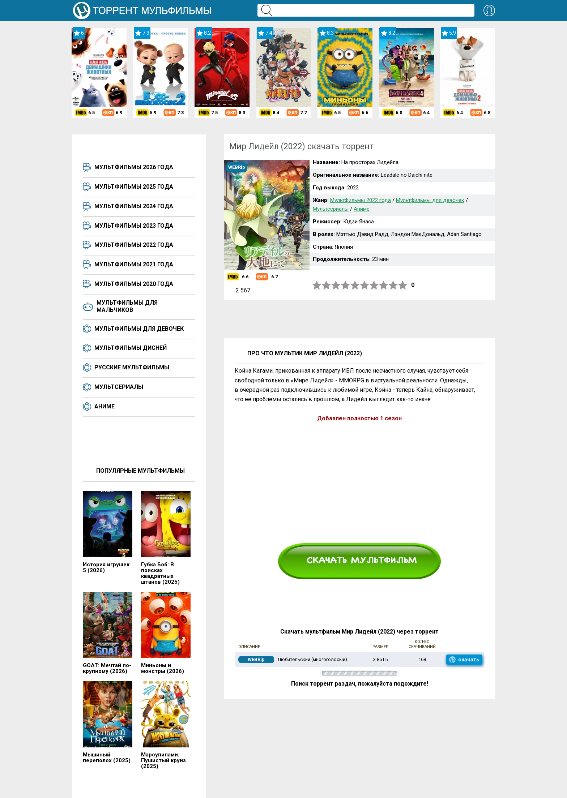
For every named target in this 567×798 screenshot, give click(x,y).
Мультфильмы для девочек (139, 328)
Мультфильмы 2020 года (133, 283)
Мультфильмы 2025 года (133, 186)
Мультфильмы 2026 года (133, 167)
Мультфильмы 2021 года (133, 264)
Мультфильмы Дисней (130, 347)
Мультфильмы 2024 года (133, 206)
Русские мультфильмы (131, 367)
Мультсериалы (118, 386)
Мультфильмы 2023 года (133, 225)
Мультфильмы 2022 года (133, 244)
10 (403, 285)
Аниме (104, 406)
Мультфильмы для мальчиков (127, 306)
